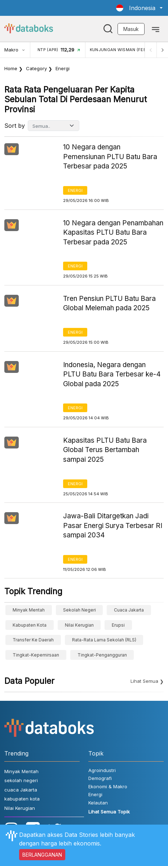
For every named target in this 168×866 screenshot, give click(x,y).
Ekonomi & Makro (107, 786)
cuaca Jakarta (129, 610)
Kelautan (98, 803)
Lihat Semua (144, 681)
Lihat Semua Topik (109, 812)
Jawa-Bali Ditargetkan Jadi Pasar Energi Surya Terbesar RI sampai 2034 (112, 525)
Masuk (131, 29)
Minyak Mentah (29, 610)
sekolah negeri (79, 610)
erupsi (118, 625)
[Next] (162, 50)
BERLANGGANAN (42, 855)
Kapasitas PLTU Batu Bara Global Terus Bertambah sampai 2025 (105, 450)
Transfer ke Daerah (33, 639)
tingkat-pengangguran (102, 655)
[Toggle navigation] (155, 29)
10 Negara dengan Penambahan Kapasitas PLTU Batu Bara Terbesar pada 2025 (113, 232)
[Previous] (150, 50)
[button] (139, 8)
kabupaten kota (30, 625)
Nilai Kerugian (79, 625)
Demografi (100, 778)
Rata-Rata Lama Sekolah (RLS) (104, 639)
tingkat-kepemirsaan (36, 655)
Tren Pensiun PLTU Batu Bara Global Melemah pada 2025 (109, 303)
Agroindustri (102, 770)
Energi (75, 190)
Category (36, 68)
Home (10, 68)
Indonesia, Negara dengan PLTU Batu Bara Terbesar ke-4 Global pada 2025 (112, 374)
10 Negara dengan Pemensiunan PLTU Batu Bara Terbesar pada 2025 (110, 156)
